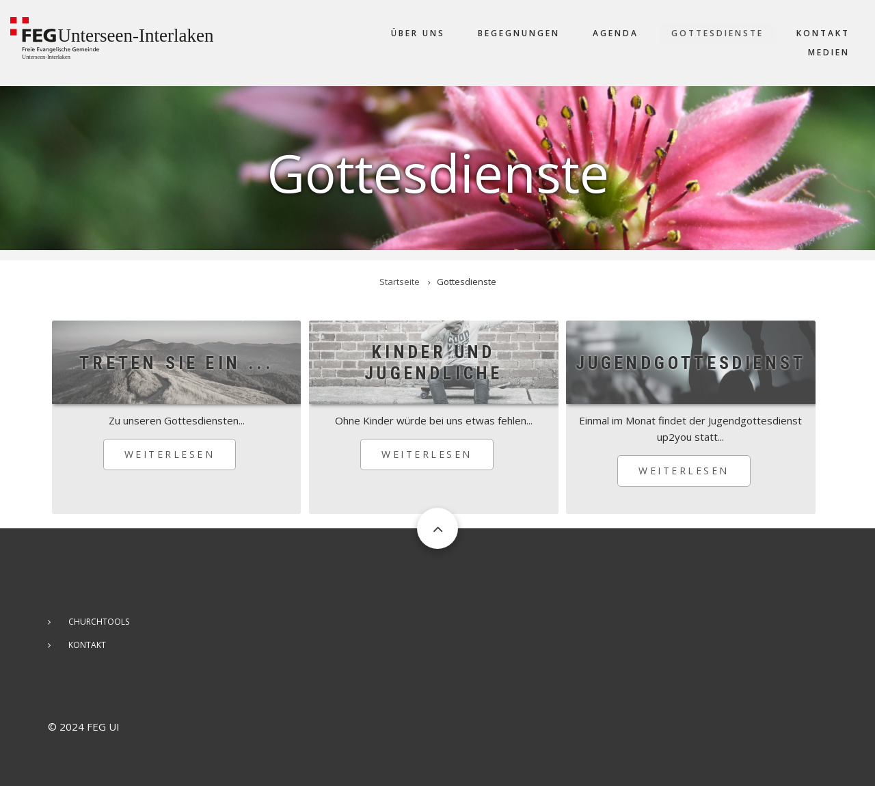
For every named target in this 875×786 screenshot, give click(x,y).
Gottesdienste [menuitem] (717, 33)
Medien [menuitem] (829, 52)
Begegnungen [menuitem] (519, 33)
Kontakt (87, 645)
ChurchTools (98, 621)
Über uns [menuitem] (418, 33)
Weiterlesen (180, 459)
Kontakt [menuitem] (823, 33)
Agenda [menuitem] (615, 33)
